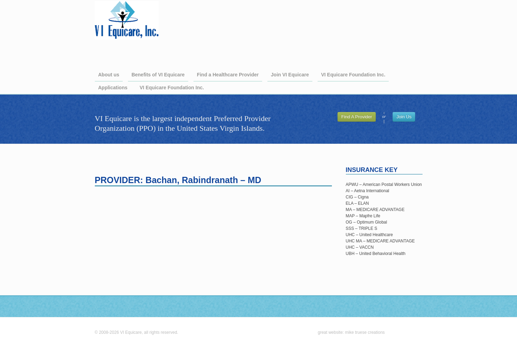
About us (109, 74)
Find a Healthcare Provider (228, 74)
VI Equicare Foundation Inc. (353, 74)
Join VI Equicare (290, 74)
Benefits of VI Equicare (157, 74)
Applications (113, 87)
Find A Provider (356, 116)
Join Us (403, 116)
